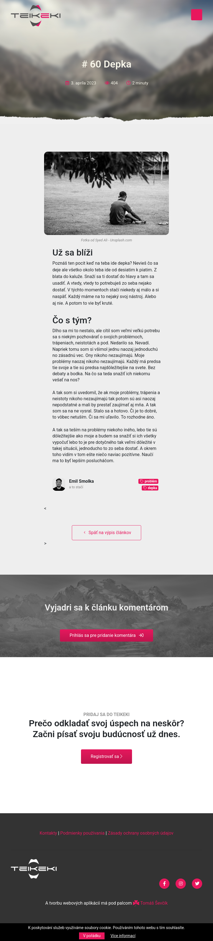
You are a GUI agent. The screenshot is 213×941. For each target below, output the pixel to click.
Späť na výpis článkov (106, 532)
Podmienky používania (82, 833)
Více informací (123, 936)
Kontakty (48, 833)
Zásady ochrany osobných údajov (140, 833)
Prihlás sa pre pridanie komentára (106, 635)
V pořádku (91, 936)
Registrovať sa (106, 756)
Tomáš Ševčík (150, 903)
